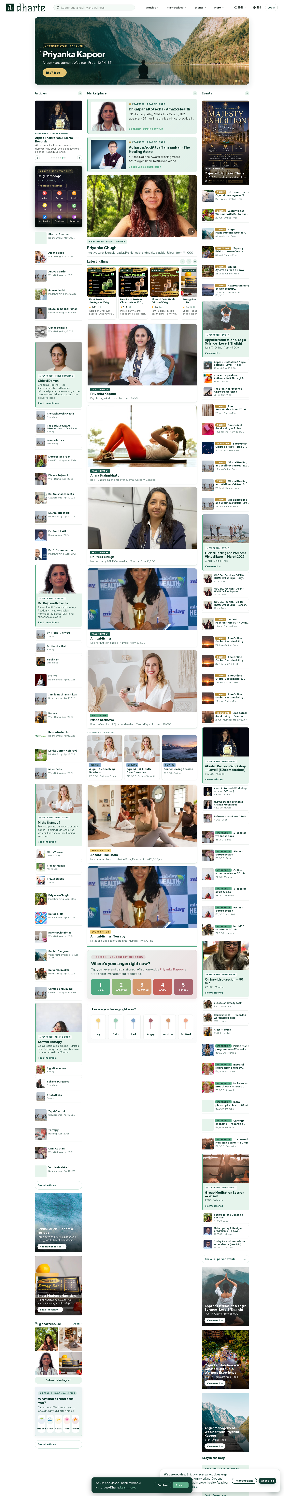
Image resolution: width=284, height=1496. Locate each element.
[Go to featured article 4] (58, 157)
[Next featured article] (79, 157)
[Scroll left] (182, 261)
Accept (180, 1485)
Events (200, 7)
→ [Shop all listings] (195, 261)
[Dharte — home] (25, 7)
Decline (163, 1485)
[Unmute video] (191, 231)
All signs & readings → (52, 185)
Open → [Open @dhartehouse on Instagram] (77, 1323)
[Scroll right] (189, 261)
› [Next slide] (243, 51)
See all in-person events (220, 1258)
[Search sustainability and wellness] (96, 7)
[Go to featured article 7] (64, 157)
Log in (271, 7)
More (219, 7)
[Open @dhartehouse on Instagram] (46, 1339)
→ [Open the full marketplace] (195, 93)
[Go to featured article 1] (51, 157)
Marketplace (177, 7)
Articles (152, 7)
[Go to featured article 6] (62, 157)
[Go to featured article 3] (56, 157)
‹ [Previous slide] (40, 51)
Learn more (127, 1487)
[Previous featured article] (37, 157)
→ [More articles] (80, 93)
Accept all (267, 1480)
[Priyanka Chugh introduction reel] (142, 206)
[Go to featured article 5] (61, 158)
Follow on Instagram (58, 1380)
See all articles (47, 1185)
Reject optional (244, 1480)
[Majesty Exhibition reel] (225, 143)
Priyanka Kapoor (172, 969)
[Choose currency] (240, 7)
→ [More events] (247, 93)
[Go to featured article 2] (54, 157)
